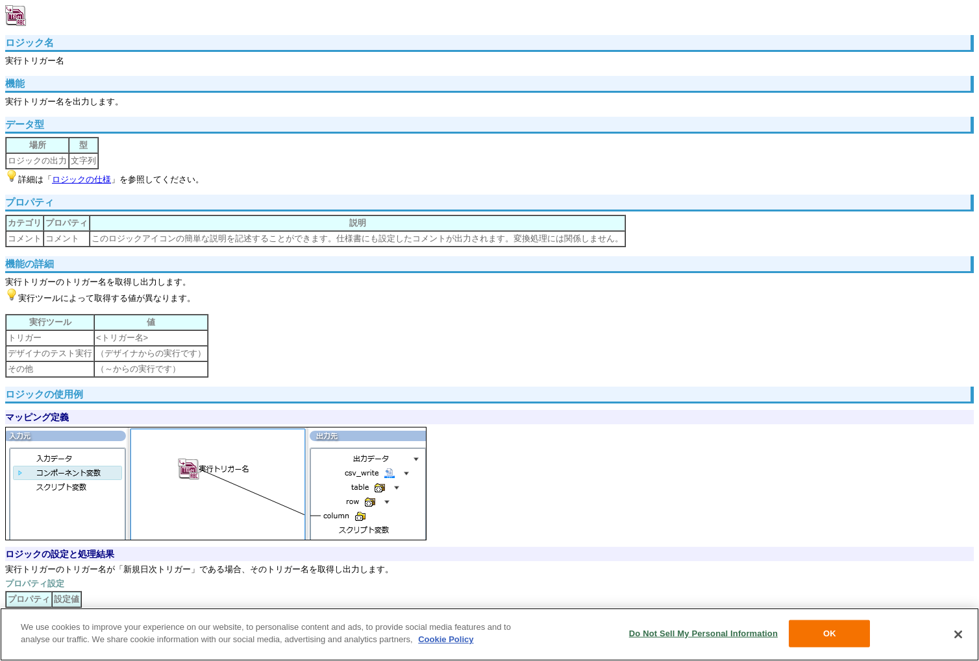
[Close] (958, 634)
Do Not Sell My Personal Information (703, 633)
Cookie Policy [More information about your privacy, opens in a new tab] (445, 639)
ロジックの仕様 (81, 179)
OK (829, 633)
